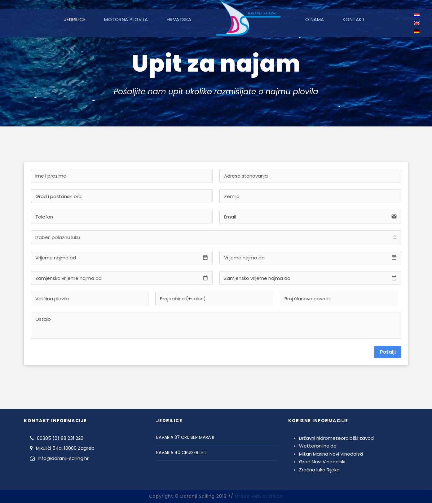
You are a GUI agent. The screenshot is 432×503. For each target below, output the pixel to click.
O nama (314, 19)
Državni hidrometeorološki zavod (336, 438)
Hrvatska (179, 19)
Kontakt (354, 19)
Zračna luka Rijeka (319, 469)
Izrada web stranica (259, 496)
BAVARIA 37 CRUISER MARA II (185, 437)
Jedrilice (75, 19)
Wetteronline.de (318, 446)
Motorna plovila (126, 19)
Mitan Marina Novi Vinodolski (331, 454)
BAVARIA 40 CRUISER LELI (181, 452)
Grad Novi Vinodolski (322, 461)
